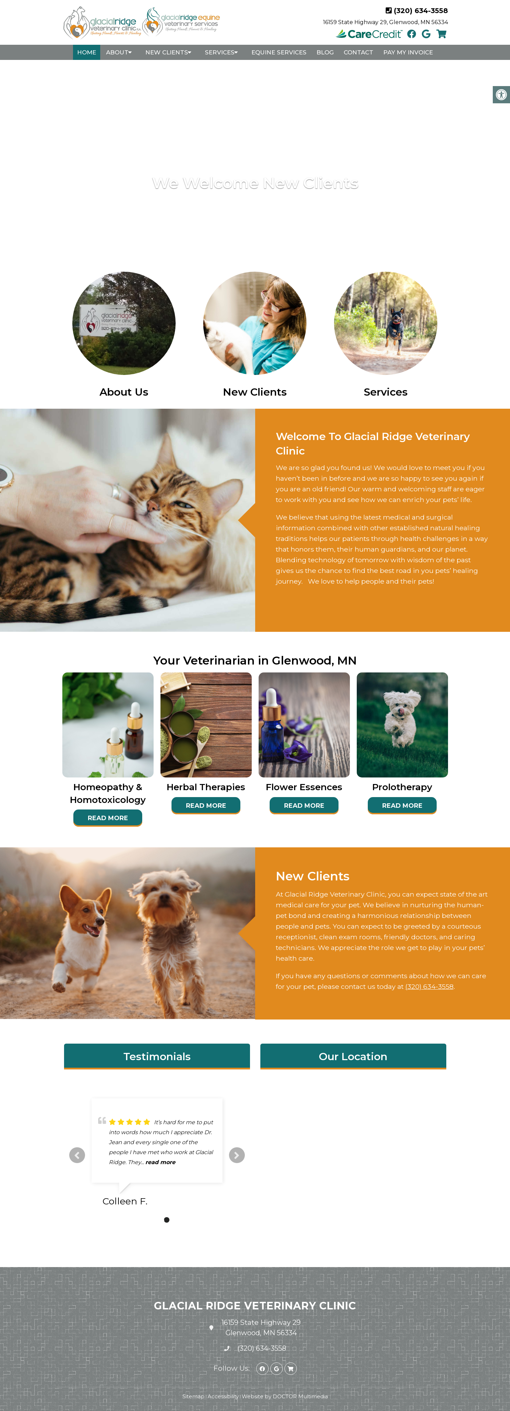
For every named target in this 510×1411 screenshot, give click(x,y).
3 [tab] (166, 1220)
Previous (77, 1155)
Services (220, 52)
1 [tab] (146, 1220)
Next (237, 1155)
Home (86, 52)
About (117, 52)
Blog (325, 52)
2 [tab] (156, 1220)
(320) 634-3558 (421, 11)
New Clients (166, 52)
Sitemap (194, 1396)
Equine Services (278, 52)
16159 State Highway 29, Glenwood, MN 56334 (385, 22)
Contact (358, 52)
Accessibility (223, 1396)
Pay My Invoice (408, 52)
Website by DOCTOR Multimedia (285, 1396)
